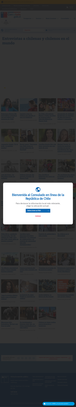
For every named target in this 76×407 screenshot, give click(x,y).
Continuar (38, 216)
